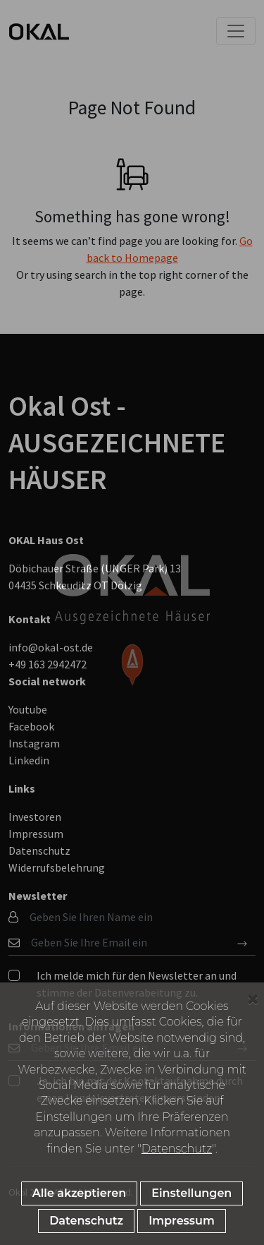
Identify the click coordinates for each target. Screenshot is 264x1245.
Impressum (182, 1220)
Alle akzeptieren (79, 1193)
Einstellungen (191, 1193)
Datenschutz (177, 1148)
